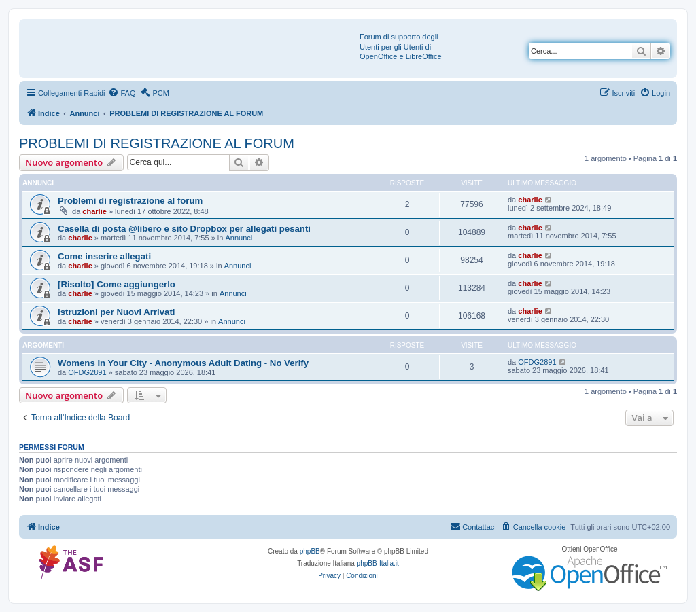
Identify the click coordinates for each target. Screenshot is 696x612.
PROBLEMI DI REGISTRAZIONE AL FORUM (156, 143)
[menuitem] (121, 93)
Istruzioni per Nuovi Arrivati (116, 312)
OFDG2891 (87, 372)
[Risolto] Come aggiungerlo (116, 284)
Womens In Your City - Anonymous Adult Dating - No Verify (183, 363)
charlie (94, 211)
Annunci (238, 238)
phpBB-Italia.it (378, 563)
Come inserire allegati (104, 256)
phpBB (310, 551)
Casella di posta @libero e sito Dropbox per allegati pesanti (184, 228)
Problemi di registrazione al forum (130, 201)
